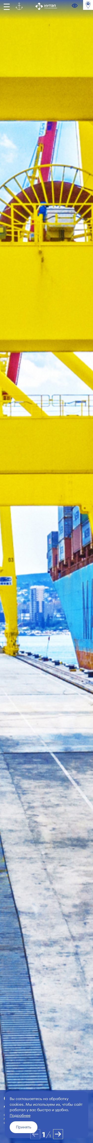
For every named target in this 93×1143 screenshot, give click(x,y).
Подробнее (20, 1115)
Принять (23, 1127)
